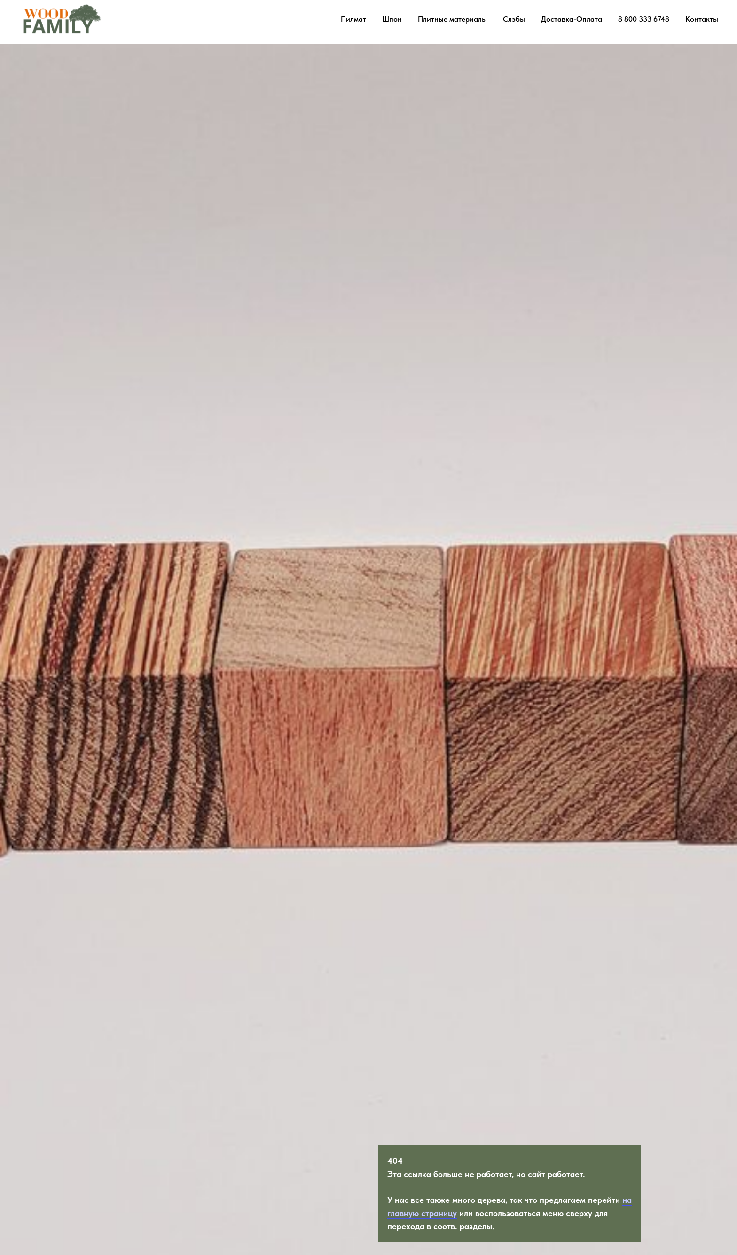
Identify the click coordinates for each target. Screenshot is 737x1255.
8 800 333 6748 (643, 19)
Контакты (701, 19)
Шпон (392, 19)
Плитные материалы (452, 19)
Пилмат (353, 19)
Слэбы (514, 19)
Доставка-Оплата (571, 19)
